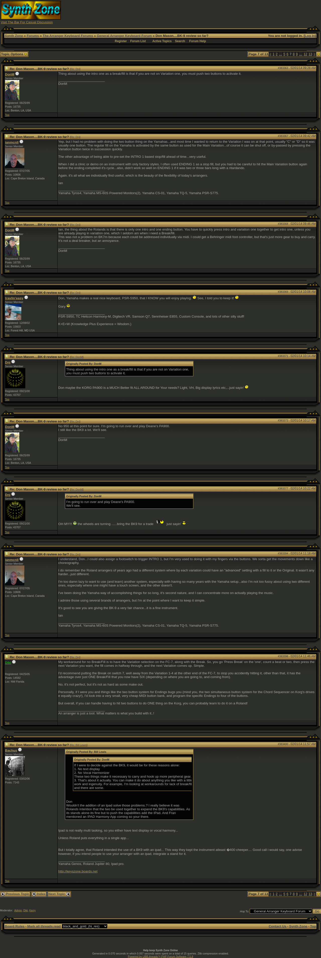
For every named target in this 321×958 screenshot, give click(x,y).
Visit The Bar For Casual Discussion (27, 22)
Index (39, 894)
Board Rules (15, 926)
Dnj (7, 362)
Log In (310, 36)
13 (310, 54)
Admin (18, 910)
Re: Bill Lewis (79, 745)
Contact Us (277, 926)
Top (7, 114)
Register (121, 41)
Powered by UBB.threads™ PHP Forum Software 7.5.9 (160, 956)
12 (305, 54)
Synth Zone (14, 36)
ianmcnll (12, 142)
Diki (25, 910)
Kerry (32, 910)
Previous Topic (15, 894)
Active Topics (162, 41)
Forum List (138, 41)
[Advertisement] (229, 12)
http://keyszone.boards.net (77, 871)
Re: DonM (77, 356)
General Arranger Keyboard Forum (124, 36)
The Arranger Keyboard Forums (68, 36)
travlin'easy (14, 298)
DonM (9, 74)
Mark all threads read (44, 926)
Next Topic (59, 894)
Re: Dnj (75, 68)
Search (180, 41)
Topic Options (14, 54)
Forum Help (197, 41)
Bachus (11, 750)
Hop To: (244, 911)
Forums (33, 36)
